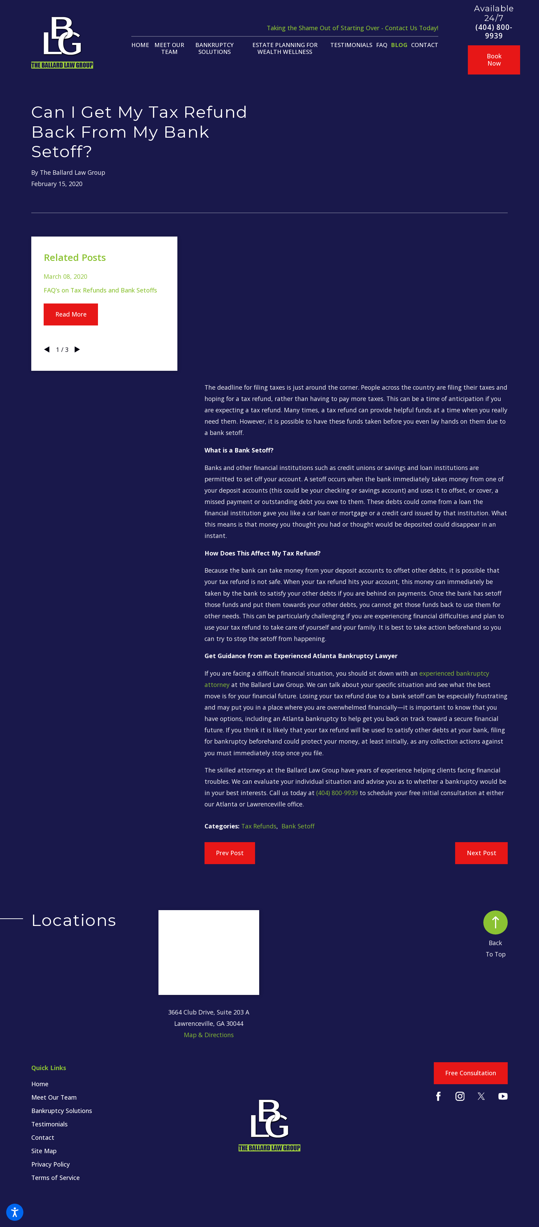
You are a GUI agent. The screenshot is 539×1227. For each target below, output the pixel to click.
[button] (14, 1212)
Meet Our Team (54, 1097)
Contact (42, 1137)
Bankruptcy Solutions (61, 1110)
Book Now (494, 59)
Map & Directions (209, 1035)
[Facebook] (438, 1096)
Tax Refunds (258, 826)
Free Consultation (470, 1073)
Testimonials (49, 1124)
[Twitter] (481, 1096)
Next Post (481, 853)
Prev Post (230, 853)
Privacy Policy (50, 1164)
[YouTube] (503, 1096)
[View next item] (77, 349)
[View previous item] (47, 349)
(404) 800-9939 (494, 31)
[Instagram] (460, 1096)
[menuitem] (140, 45)
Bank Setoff (298, 826)
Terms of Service (55, 1177)
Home (39, 1084)
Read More (71, 314)
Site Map (44, 1151)
